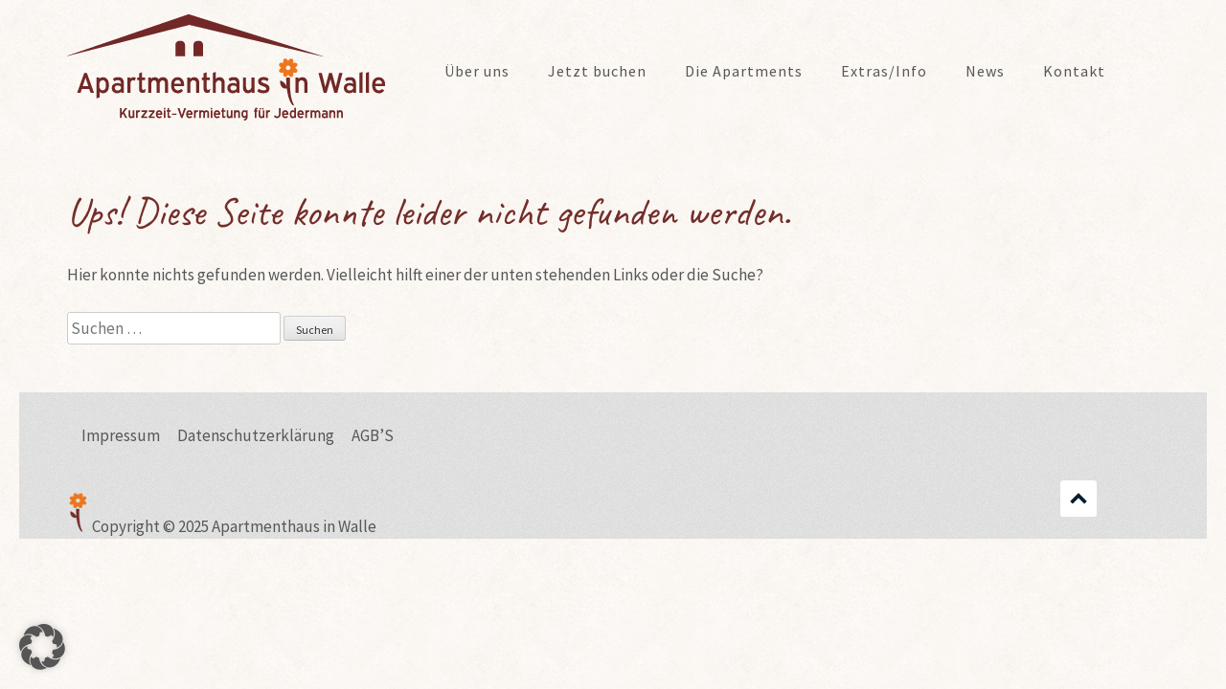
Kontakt (1074, 70)
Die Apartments (744, 70)
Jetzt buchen (597, 70)
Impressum (120, 435)
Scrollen (1078, 498)
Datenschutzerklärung (255, 435)
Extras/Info (884, 70)
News (985, 70)
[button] (42, 647)
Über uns (477, 70)
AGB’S (373, 435)
